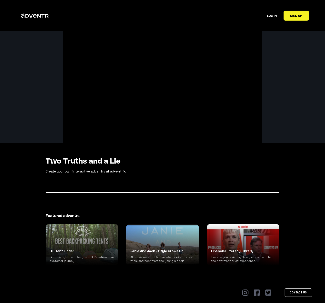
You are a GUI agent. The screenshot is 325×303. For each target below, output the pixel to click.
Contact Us (298, 292)
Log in (272, 15)
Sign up (296, 15)
